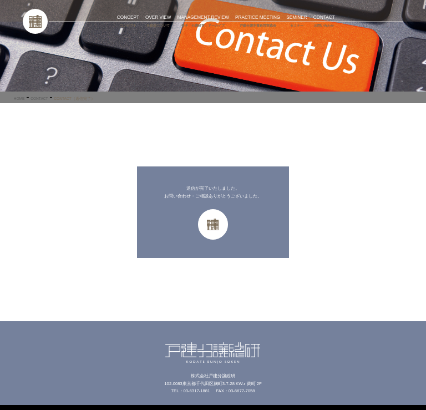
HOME (19, 98)
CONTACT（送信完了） (74, 98)
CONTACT (39, 98)
